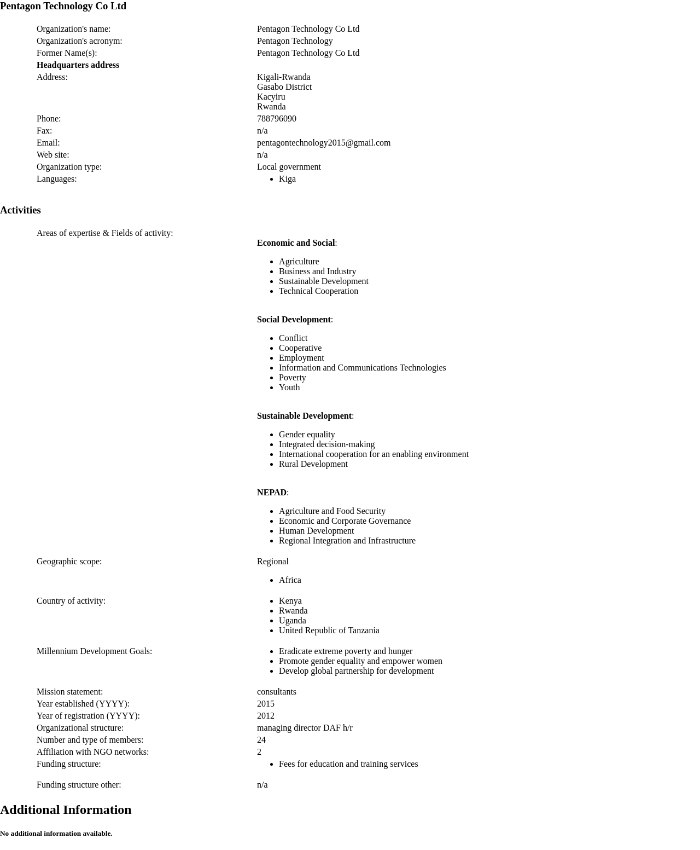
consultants (276, 691)
